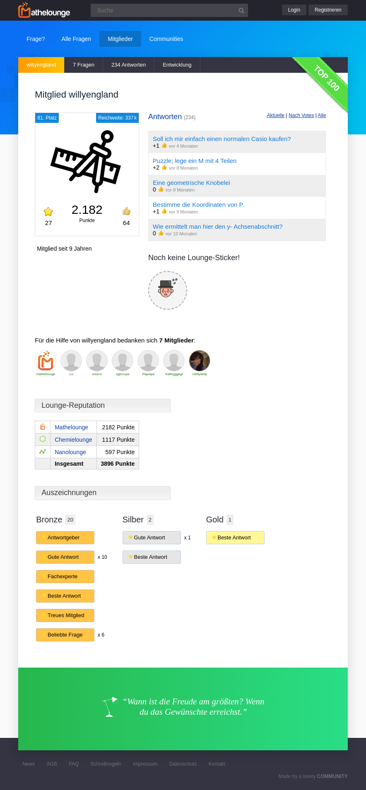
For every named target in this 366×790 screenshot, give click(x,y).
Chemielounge (73, 439)
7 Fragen (83, 65)
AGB (52, 764)
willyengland (41, 65)
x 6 (101, 635)
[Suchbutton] (241, 10)
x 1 (187, 538)
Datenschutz (183, 764)
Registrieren (328, 10)
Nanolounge (70, 452)
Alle (322, 115)
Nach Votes (301, 115)
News (28, 764)
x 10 (102, 557)
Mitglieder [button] (120, 39)
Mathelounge (71, 427)
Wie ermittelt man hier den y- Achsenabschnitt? (217, 226)
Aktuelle (275, 115)
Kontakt (217, 764)
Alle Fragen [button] (77, 39)
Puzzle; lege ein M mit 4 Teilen (194, 160)
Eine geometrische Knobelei (191, 182)
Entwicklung (177, 65)
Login (294, 10)
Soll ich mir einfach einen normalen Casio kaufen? (222, 138)
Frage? (35, 39)
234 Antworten (128, 65)
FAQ (74, 764)
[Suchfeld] (169, 10)
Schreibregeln (106, 764)
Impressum (145, 764)
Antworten (171, 117)
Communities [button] (166, 39)
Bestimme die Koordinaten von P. (198, 204)
